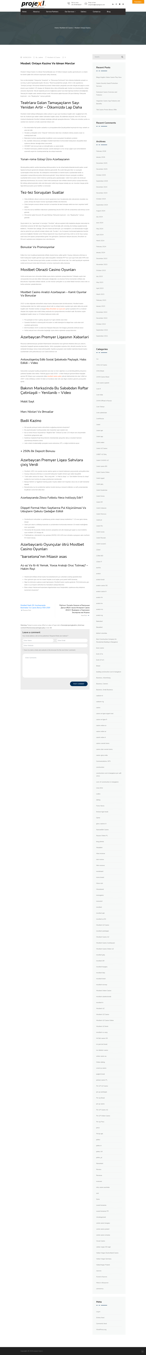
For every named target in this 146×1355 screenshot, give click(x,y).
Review (98, 1169)
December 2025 (101, 163)
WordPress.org (101, 1330)
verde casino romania (103, 1235)
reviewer (99, 1181)
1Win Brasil (100, 371)
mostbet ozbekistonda (103, 997)
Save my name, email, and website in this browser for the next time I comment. (50, 650)
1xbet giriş (99, 484)
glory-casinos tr (101, 824)
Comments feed (101, 1324)
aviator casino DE (102, 585)
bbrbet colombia (101, 633)
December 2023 (101, 258)
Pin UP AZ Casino (102, 1086)
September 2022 (102, 330)
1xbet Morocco (101, 514)
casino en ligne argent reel (104, 714)
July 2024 (99, 217)
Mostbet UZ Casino (102, 1014)
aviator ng (99, 615)
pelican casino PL (101, 1080)
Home (24, 12)
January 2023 (100, 306)
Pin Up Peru (100, 1122)
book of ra (99, 654)
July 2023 (99, 276)
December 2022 (101, 312)
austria (98, 568)
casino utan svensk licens (104, 749)
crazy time (99, 788)
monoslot (99, 901)
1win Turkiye (100, 407)
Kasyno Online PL (102, 836)
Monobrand (100, 889)
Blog (108, 12)
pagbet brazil (100, 1074)
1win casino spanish (102, 383)
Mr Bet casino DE (102, 1038)
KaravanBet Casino (102, 830)
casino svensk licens (102, 743)
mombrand (99, 871)
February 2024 (101, 247)
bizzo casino (100, 648)
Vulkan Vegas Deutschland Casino (107, 1253)
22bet (98, 550)
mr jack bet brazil (101, 1044)
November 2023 (101, 264)
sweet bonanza (101, 1205)
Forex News (100, 806)
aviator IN (99, 597)
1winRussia (100, 419)
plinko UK (99, 1152)
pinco (98, 1128)
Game (98, 818)
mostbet (99, 907)
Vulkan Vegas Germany (103, 1259)
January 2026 (100, 157)
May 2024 (99, 229)
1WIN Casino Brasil (102, 377)
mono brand (100, 877)
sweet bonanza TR (102, 1211)
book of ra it (100, 660)
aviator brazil (100, 580)
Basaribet (99, 627)
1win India (99, 395)
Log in (98, 1312)
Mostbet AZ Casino (53, 57)
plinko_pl (99, 1157)
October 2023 (101, 270)
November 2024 (101, 193)
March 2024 (100, 241)
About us (36, 12)
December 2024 (101, 187)
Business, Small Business (104, 690)
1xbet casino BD (101, 466)
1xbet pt (99, 520)
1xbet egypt (100, 478)
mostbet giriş (100, 955)
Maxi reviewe (100, 853)
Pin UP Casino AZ (102, 1110)
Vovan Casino (100, 1241)
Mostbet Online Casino (103, 991)
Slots (98, 1199)
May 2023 (99, 282)
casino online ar (101, 731)
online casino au (101, 1056)
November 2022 (101, 318)
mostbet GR (100, 961)
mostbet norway (101, 985)
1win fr (98, 389)
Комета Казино (101, 1277)
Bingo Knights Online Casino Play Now (108, 77)
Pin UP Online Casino (103, 1116)
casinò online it (101, 737)
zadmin (40, 57)
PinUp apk (99, 1134)
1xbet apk (99, 430)
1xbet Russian (101, 538)
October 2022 (101, 324)
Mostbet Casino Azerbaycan (105, 943)
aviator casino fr (101, 591)
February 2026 (101, 151)
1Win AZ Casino (101, 365)
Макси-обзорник (102, 1283)
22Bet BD (99, 556)
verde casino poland (102, 1229)
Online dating (100, 1062)
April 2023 (100, 288)
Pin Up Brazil (100, 1098)
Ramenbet (99, 1163)
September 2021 (102, 336)
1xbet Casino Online (102, 472)
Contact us (96, 12)
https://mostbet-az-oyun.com (55, 309)
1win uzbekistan (101, 413)
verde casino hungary (103, 1223)
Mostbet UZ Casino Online (105, 1020)
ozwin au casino (101, 1068)
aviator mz (99, 609)
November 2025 (101, 169)
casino (98, 708)
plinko (98, 1140)
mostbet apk (100, 913)
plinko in (99, 1146)
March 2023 (100, 294)
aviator (98, 574)
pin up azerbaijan (101, 1092)
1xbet (98, 425)
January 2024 (100, 253)
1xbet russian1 (101, 544)
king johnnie (100, 842)
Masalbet (99, 847)
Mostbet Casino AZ (102, 937)
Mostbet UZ (100, 1008)
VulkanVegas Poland (103, 1265)
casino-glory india (102, 755)
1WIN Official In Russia (104, 401)
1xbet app (99, 436)
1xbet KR (99, 502)
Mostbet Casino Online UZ (105, 949)
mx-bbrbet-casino (102, 1050)
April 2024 (100, 235)
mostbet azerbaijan (102, 931)
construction (100, 767)
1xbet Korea (100, 496)
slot (97, 1193)
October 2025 (101, 175)
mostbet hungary (101, 967)
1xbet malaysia (101, 508)
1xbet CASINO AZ (102, 460)
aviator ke (99, 603)
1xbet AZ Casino (101, 448)
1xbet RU (99, 526)
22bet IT (99, 562)
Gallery (83, 12)
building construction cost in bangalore (108, 672)
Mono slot (99, 883)
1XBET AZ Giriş (101, 454)
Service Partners (52, 12)
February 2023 (101, 300)
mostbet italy (100, 973)
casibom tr (99, 696)
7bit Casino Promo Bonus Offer (106, 110)
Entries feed (100, 1318)
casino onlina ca (101, 725)
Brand (98, 666)
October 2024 (101, 199)
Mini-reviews (100, 865)
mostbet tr (99, 1002)
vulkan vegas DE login (103, 1247)
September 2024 (102, 205)
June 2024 (99, 223)
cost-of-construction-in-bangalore (107, 782)
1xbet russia (100, 532)
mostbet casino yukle (54, 376)
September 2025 (102, 181)
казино (98, 1271)
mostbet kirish (101, 979)
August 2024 (100, 211)
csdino (98, 794)
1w (97, 359)
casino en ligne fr (101, 719)
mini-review (100, 859)
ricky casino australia (102, 1187)
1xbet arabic (100, 442)
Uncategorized (101, 1217)
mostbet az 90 (101, 919)
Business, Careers (102, 684)
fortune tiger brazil (102, 812)
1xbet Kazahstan (101, 490)
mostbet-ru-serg (101, 1032)
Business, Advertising (103, 678)
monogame (100, 895)
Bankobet (99, 621)
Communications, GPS (103, 761)
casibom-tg (100, 702)
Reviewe (99, 1175)
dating (98, 800)
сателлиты (99, 1289)
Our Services (69, 12)
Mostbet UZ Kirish (102, 1026)
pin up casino (100, 1104)
